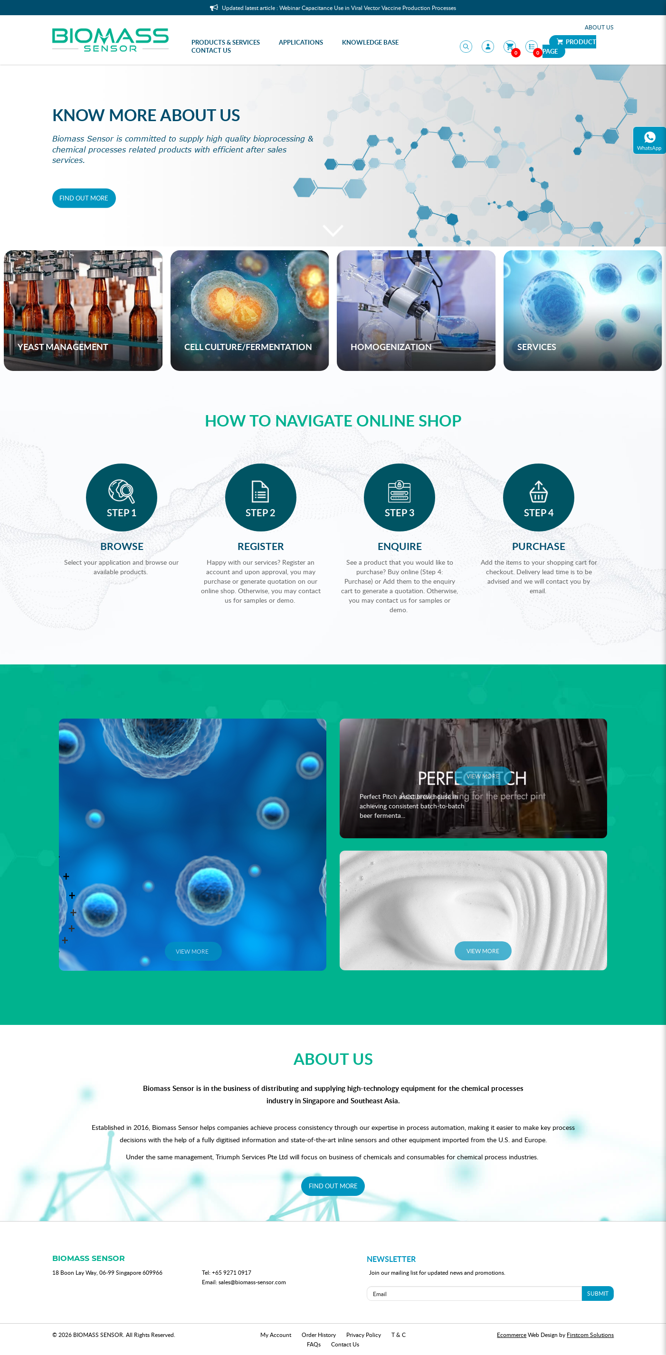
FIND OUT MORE (333, 1186)
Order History (319, 1334)
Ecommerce (511, 1334)
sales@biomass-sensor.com (252, 1282)
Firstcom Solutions (590, 1334)
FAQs (314, 1344)
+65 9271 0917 (231, 1272)
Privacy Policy (363, 1334)
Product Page (569, 47)
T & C (398, 1334)
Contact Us (345, 1344)
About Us (599, 27)
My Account (275, 1334)
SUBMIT (598, 1293)
